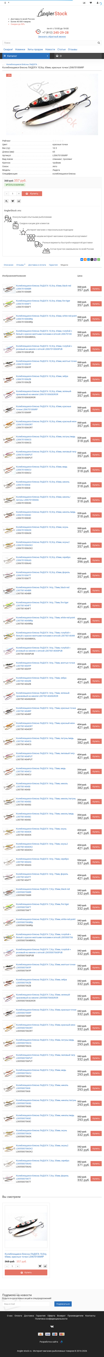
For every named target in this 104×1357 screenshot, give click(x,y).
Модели (64, 265)
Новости (50, 49)
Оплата (19, 1315)
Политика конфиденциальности (51, 1319)
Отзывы (72, 49)
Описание (8, 265)
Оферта (51, 1315)
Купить (32, 193)
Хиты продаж (35, 49)
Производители (76, 1315)
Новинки (20, 49)
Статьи (61, 49)
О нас (10, 1315)
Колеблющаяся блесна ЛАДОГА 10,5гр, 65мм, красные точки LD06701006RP (26, 1255)
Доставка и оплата (37, 265)
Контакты (90, 1315)
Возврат (61, 1315)
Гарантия (53, 265)
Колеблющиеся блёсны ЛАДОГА (21, 64)
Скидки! (8, 49)
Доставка (29, 1315)
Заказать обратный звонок (52, 36)
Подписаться (63, 1304)
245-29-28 (55, 32)
